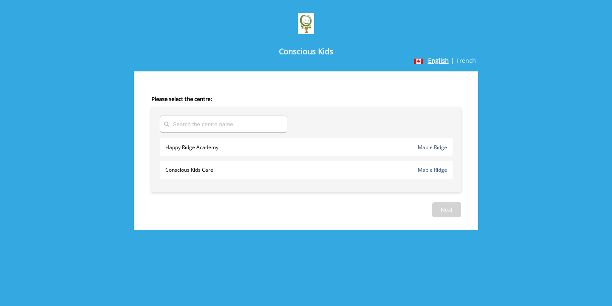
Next (446, 210)
